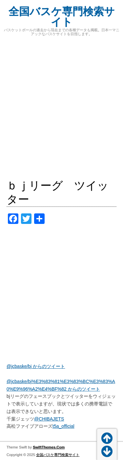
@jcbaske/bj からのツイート (36, 366)
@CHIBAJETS (49, 419)
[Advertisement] (61, 107)
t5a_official (63, 426)
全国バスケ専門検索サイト (62, 17)
